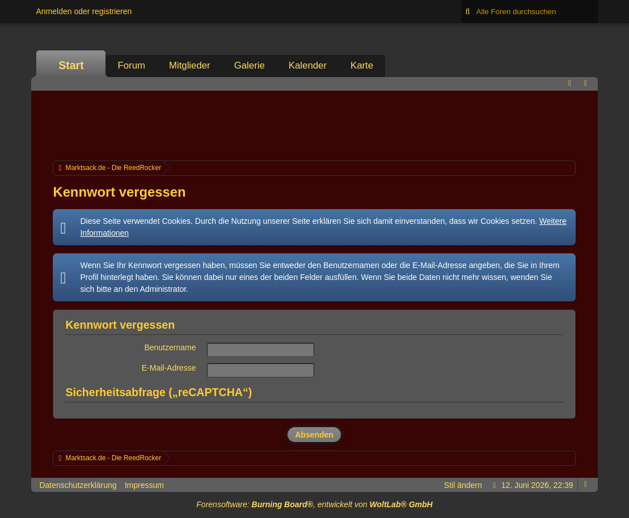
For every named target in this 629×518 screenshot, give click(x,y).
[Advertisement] (314, 124)
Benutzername (170, 347)
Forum (131, 65)
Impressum (144, 485)
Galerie (249, 65)
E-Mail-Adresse (169, 367)
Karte (362, 65)
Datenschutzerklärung (77, 485)
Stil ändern (463, 485)
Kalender (308, 65)
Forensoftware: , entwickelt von (314, 504)
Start (71, 65)
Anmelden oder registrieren (84, 11)
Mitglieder (189, 65)
